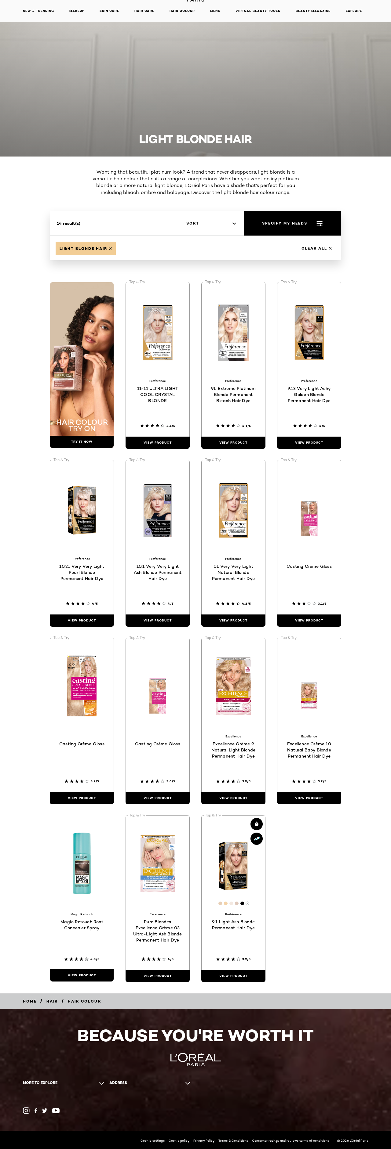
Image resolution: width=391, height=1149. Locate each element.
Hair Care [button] (144, 11)
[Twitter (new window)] (44, 1110)
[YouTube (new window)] (56, 1110)
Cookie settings (153, 1140)
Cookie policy (179, 1140)
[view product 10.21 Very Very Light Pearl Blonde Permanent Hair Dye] (82, 620)
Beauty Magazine (313, 11)
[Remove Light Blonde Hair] (86, 248)
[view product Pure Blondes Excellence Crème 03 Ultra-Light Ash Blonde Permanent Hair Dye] (158, 976)
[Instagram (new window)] (26, 1110)
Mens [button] (215, 11)
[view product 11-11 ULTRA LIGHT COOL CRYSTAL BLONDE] (158, 443)
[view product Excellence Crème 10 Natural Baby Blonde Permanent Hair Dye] (309, 798)
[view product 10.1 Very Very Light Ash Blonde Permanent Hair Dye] (158, 620)
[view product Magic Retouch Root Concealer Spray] (82, 975)
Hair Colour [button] (182, 11)
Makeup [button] (76, 11)
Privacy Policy (203, 1140)
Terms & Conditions (233, 1140)
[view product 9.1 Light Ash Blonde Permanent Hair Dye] (233, 976)
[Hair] (52, 1001)
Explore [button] (354, 11)
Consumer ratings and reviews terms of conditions (290, 1140)
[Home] (30, 1001)
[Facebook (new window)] (36, 1110)
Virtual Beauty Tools (258, 11)
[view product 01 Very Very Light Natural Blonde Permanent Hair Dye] (233, 620)
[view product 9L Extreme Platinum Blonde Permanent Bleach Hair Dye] (233, 443)
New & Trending (38, 11)
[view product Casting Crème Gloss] (309, 620)
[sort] (211, 223)
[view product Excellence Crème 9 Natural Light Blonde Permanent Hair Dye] (233, 798)
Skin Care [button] (109, 11)
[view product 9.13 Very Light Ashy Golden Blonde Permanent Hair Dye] (309, 443)
